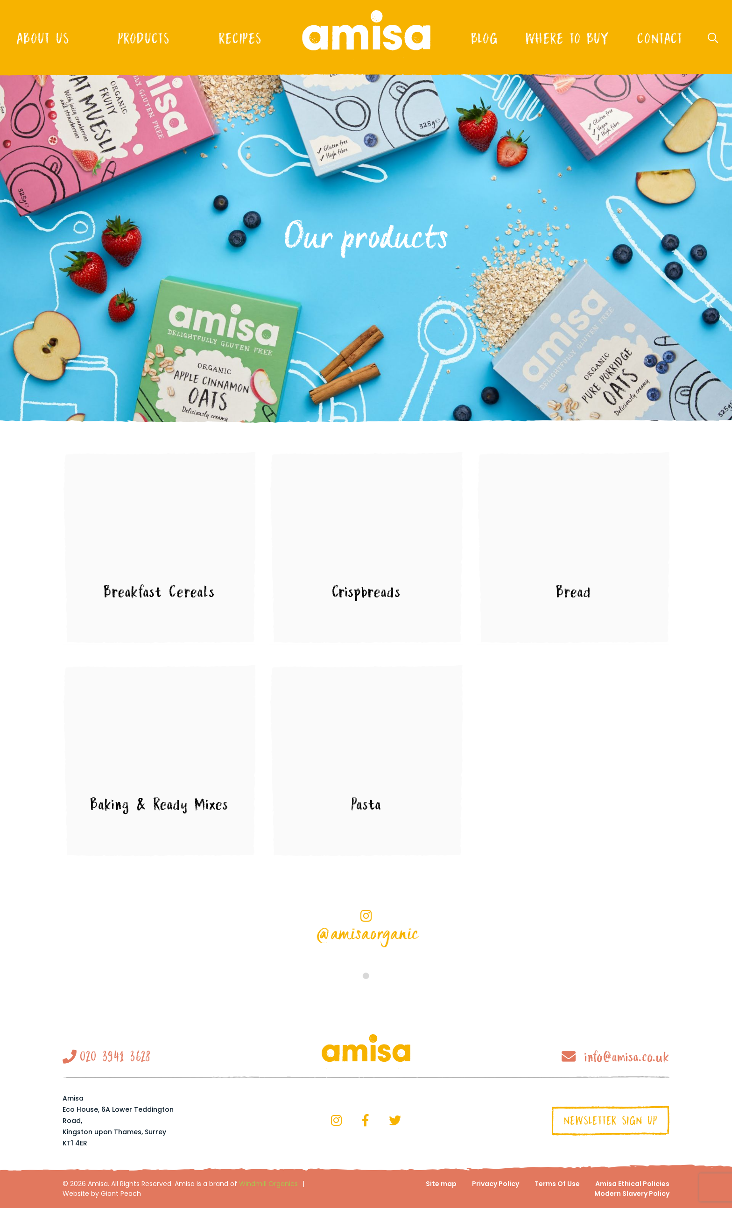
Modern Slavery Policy (631, 1193)
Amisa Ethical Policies (632, 1183)
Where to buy (567, 38)
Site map (441, 1183)
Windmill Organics (268, 1183)
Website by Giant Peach (102, 1193)
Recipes (239, 38)
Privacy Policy (495, 1183)
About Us (42, 38)
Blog (484, 38)
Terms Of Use (557, 1183)
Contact (660, 38)
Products (143, 38)
